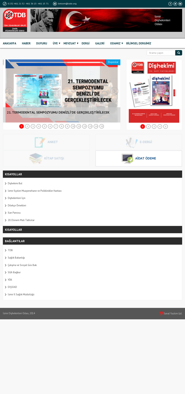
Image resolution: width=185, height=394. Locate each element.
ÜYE (55, 43)
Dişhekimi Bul (15, 183)
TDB (10, 250)
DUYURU (41, 43)
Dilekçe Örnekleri (17, 205)
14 (96, 126)
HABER (26, 43)
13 (90, 126)
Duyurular (113, 62)
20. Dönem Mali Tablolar (21, 220)
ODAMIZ (115, 43)
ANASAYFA (9, 43)
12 (85, 126)
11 (79, 126)
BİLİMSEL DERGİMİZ (138, 43)
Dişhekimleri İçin (16, 198)
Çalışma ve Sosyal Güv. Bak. (22, 265)
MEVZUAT (70, 43)
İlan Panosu (14, 212)
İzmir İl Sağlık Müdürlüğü (21, 294)
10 (73, 126)
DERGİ (85, 43)
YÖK (10, 279)
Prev (9, 91)
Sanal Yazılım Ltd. (171, 313)
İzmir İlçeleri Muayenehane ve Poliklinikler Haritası (35, 190)
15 (102, 126)
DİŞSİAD (12, 287)
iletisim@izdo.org (64, 3)
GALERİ (99, 43)
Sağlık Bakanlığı (16, 257)
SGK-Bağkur (14, 272)
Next (114, 91)
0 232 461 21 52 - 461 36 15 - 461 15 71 (26, 3)
